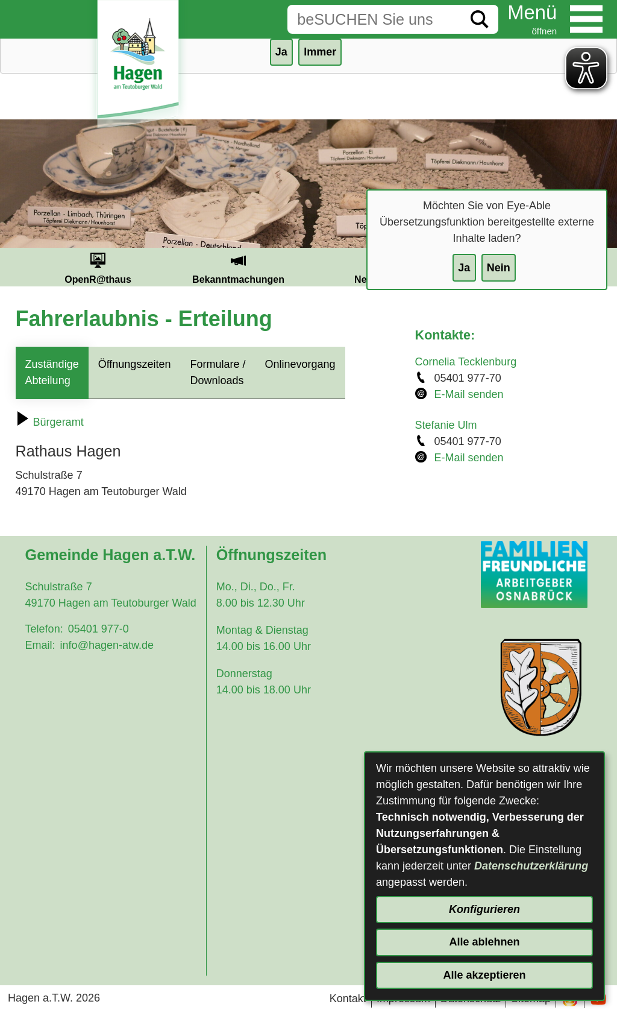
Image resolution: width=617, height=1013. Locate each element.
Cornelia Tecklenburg (466, 362)
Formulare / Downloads (217, 372)
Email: (40, 645)
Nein (498, 268)
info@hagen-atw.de (107, 645)
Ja (464, 268)
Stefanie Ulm (446, 425)
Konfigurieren (484, 909)
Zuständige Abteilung (52, 372)
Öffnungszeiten (134, 364)
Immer (320, 52)
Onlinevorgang (300, 364)
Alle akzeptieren (484, 975)
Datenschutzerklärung (531, 866)
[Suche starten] (479, 19)
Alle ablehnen (484, 942)
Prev (13, 267)
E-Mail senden (469, 394)
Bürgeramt (50, 422)
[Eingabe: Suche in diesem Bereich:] (374, 19)
